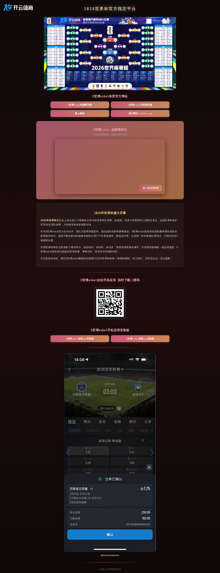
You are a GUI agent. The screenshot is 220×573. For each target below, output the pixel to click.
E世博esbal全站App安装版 (92, 332)
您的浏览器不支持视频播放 (110, 158)
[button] (68, 447)
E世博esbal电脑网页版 (57, 105)
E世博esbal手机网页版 (92, 105)
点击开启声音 (151, 179)
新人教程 (127, 105)
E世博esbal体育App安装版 (128, 332)
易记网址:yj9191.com (163, 105)
